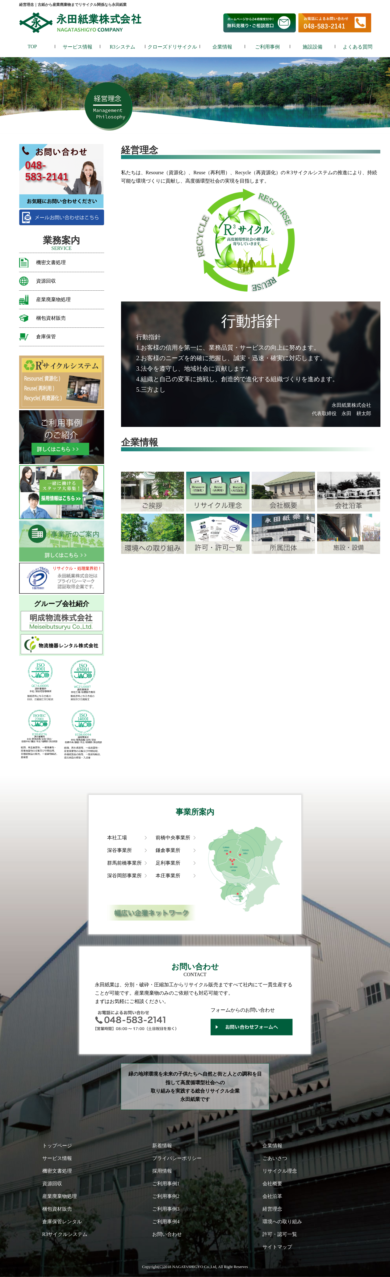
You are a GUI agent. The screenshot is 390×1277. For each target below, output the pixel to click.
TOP (32, 46)
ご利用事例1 (165, 1183)
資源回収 (46, 281)
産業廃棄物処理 (53, 299)
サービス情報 (77, 46)
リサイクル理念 (279, 1171)
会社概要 (272, 1183)
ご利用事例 (267, 46)
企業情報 (222, 46)
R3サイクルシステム (65, 1234)
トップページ (57, 1145)
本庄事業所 (168, 875)
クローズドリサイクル (172, 46)
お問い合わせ (167, 1234)
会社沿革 (272, 1196)
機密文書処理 (51, 262)
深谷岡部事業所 (124, 875)
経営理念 (272, 1209)
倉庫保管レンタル (62, 1221)
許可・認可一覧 (279, 1234)
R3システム (122, 46)
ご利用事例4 (165, 1221)
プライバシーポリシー (177, 1158)
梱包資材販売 (51, 318)
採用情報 (162, 1171)
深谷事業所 (119, 850)
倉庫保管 (46, 336)
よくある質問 (357, 46)
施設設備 (312, 46)
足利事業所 (168, 863)
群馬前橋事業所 (124, 863)
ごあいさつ (274, 1158)
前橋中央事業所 (173, 837)
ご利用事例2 (165, 1196)
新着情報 (162, 1145)
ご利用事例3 (165, 1209)
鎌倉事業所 (168, 850)
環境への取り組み (282, 1221)
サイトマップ (277, 1247)
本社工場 (117, 837)
